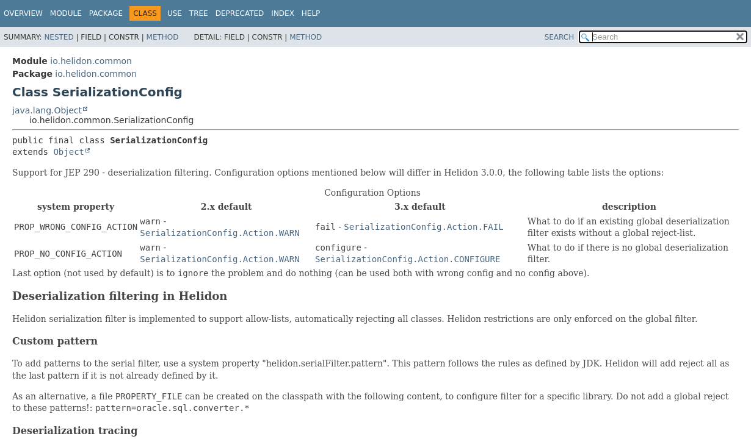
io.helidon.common (91, 61)
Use (174, 13)
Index (282, 13)
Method (163, 37)
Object (68, 152)
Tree (198, 13)
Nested (58, 37)
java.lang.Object (47, 110)
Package (106, 13)
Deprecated (240, 13)
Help (311, 13)
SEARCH (560, 37)
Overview (23, 13)
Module (66, 13)
